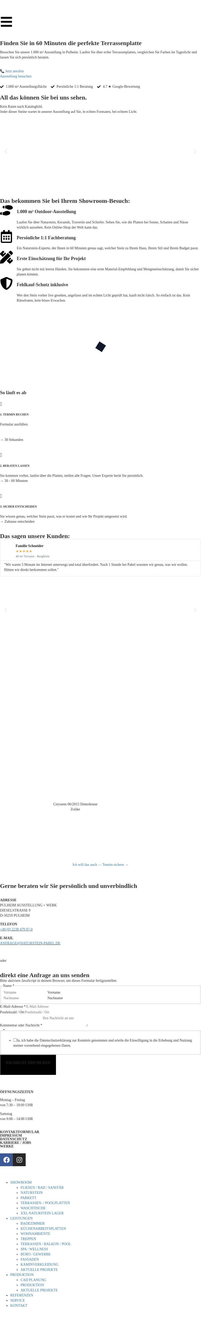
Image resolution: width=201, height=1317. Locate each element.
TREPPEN (28, 1239)
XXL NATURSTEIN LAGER (42, 1213)
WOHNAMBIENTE (35, 1234)
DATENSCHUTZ (13, 1139)
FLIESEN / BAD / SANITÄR (42, 1188)
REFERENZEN (21, 1295)
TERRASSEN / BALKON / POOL (46, 1244)
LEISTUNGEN (21, 1218)
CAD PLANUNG (33, 1280)
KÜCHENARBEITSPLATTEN (43, 1229)
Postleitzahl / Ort (12, 1012)
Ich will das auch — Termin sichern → (101, 865)
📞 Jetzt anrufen (12, 71)
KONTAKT (18, 1306)
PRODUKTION (22, 1275)
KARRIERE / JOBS (15, 1143)
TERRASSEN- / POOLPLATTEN (45, 1203)
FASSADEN (30, 1259)
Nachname (55, 998)
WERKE (7, 1146)
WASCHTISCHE (33, 1208)
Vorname (53, 992)
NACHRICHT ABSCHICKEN (28, 1063)
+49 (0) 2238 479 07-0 (16, 929)
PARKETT (28, 1198)
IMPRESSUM (11, 1135)
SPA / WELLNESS (34, 1249)
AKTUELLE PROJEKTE (39, 1270)
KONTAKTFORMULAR (19, 1132)
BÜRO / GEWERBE (36, 1254)
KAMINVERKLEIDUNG (40, 1264)
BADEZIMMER (33, 1223)
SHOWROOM (21, 1182)
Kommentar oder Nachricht (21, 1025)
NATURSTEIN (32, 1193)
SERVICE (17, 1300)
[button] (6, 151)
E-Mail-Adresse (13, 1006)
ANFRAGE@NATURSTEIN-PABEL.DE (30, 943)
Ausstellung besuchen (15, 76)
